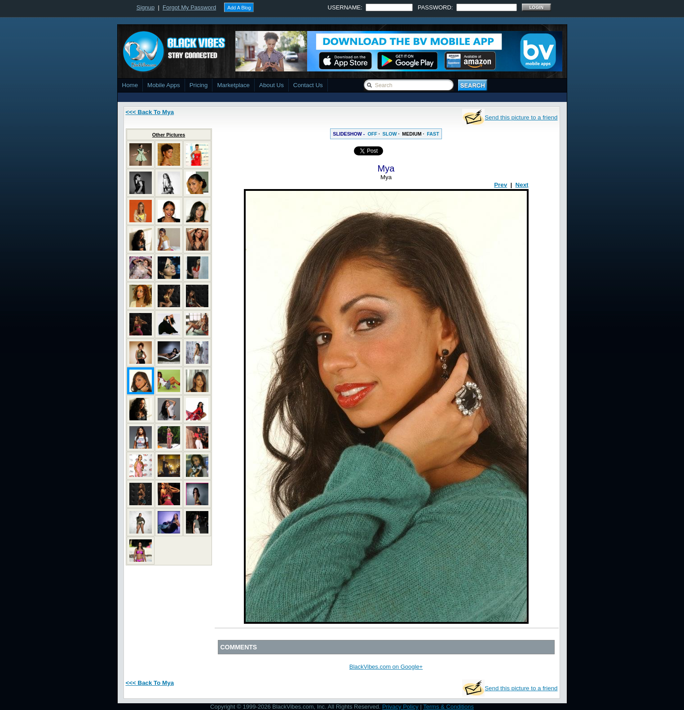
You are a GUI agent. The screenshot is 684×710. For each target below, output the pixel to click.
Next (522, 184)
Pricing (199, 85)
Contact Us (308, 85)
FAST (433, 134)
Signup (145, 7)
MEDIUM (411, 134)
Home (130, 85)
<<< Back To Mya (150, 112)
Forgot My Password (189, 7)
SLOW (390, 134)
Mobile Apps (163, 85)
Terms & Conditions (448, 706)
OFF (372, 134)
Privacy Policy (400, 706)
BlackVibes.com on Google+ (386, 666)
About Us (271, 85)
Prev (500, 184)
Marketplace (233, 85)
